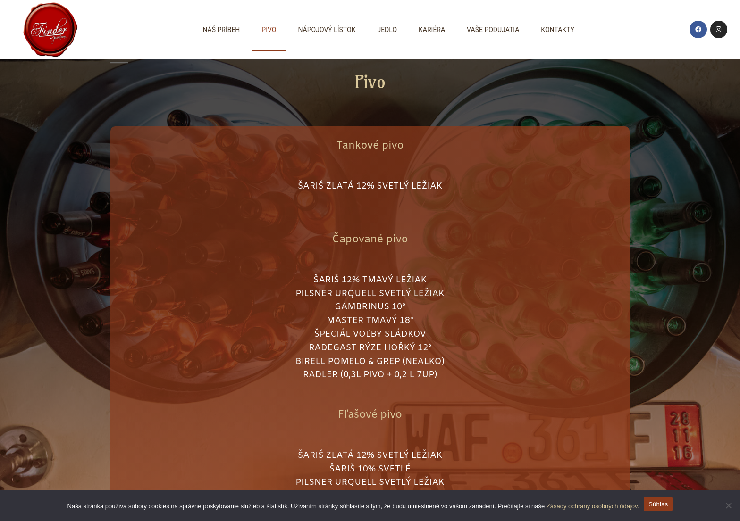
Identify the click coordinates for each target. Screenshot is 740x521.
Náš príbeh (221, 29)
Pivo (268, 29)
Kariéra (432, 29)
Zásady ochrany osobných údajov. (593, 506)
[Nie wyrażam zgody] (728, 505)
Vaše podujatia (493, 29)
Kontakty (557, 29)
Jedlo (387, 29)
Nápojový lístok (326, 29)
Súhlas (658, 504)
